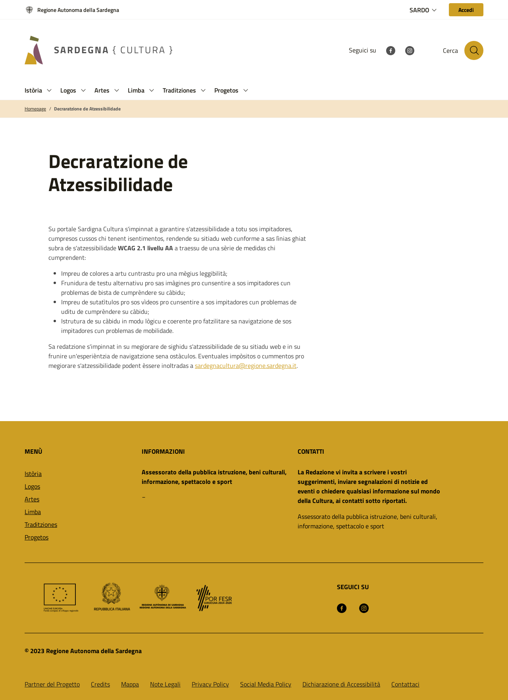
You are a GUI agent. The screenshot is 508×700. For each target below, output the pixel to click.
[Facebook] (390, 50)
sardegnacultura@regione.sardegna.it (245, 365)
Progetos (36, 537)
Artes (32, 499)
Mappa (130, 684)
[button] (49, 90)
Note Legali (165, 684)
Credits (100, 684)
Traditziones (41, 524)
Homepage (35, 108)
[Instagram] (409, 50)
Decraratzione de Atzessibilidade (87, 108)
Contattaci (405, 684)
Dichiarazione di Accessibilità (341, 684)
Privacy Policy (210, 684)
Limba (33, 511)
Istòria (33, 473)
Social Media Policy (265, 684)
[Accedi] (466, 9)
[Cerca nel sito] (473, 50)
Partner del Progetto (52, 684)
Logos (32, 486)
